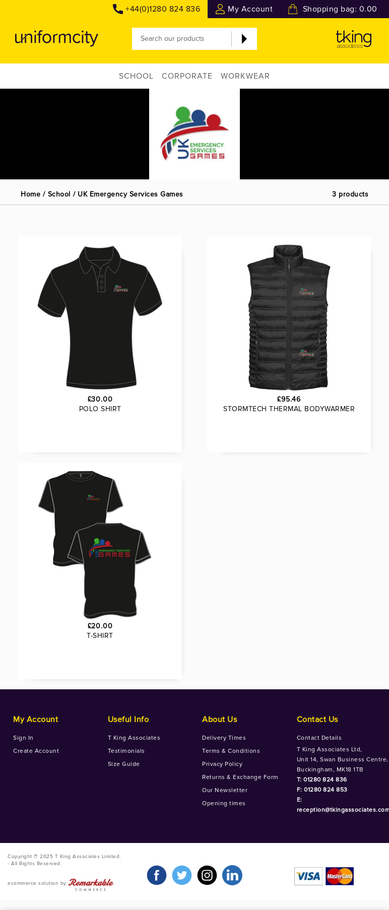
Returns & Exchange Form (240, 777)
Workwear (245, 76)
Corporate (187, 76)
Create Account (36, 751)
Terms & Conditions (231, 751)
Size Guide (124, 764)
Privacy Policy (222, 764)
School (136, 76)
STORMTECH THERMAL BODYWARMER (289, 409)
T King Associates (134, 738)
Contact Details (319, 738)
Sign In (23, 738)
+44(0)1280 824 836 (162, 9)
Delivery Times (224, 738)
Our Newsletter (224, 790)
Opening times (224, 803)
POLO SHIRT (100, 409)
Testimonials (126, 751)
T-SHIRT (100, 635)
